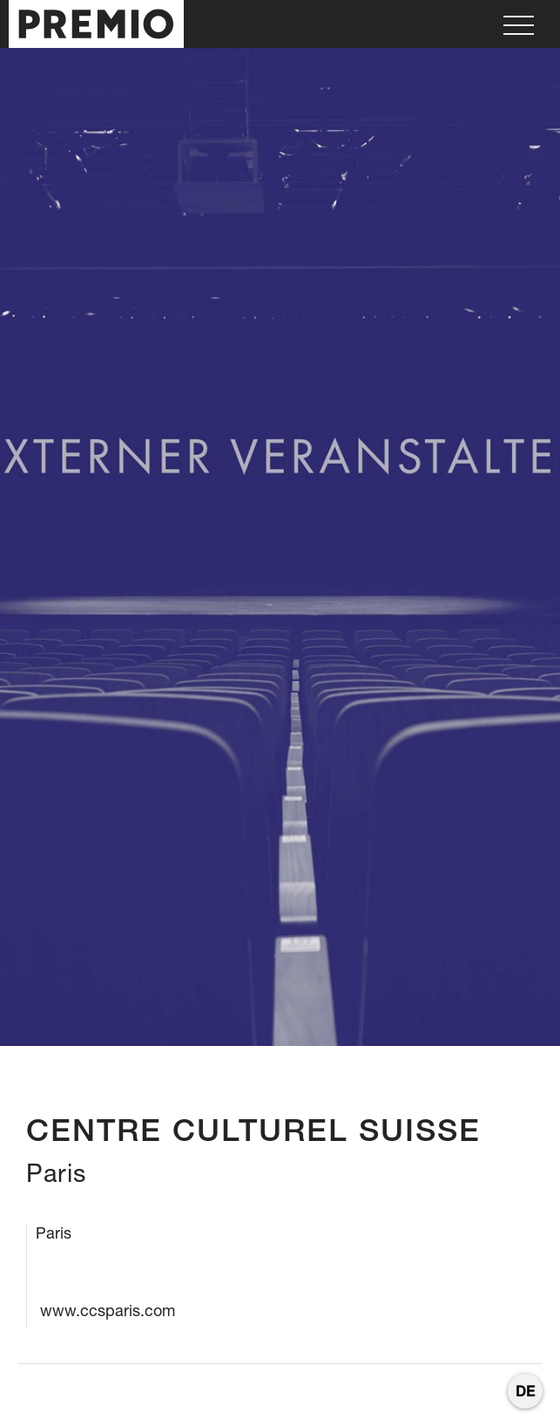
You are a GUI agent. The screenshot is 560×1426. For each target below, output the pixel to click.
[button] (519, 24)
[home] (92, 24)
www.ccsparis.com (107, 1310)
